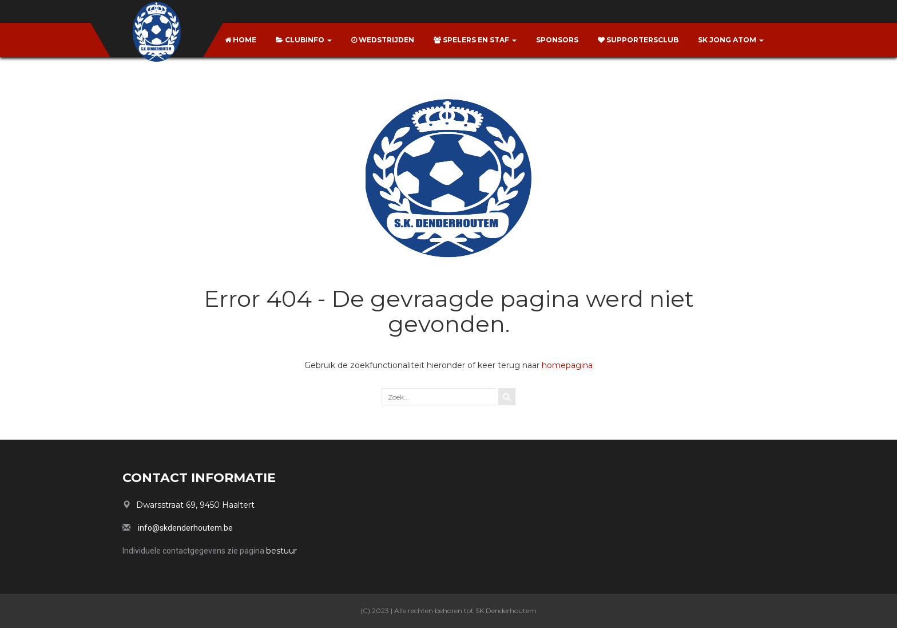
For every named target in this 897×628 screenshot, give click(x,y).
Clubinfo (304, 39)
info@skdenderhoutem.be (185, 527)
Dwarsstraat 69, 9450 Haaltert (195, 505)
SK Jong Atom (731, 39)
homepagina (567, 365)
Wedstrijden (382, 39)
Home (240, 39)
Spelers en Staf (475, 39)
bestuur (281, 551)
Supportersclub (638, 39)
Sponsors (557, 39)
